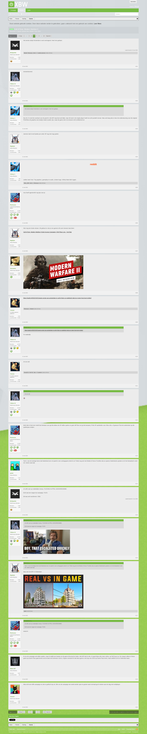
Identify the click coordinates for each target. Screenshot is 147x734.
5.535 (19, 150)
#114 (136, 483)
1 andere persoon (41, 53)
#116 (136, 557)
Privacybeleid (135, 732)
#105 (136, 187)
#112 (136, 420)
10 (44, 36)
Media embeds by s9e (41, 732)
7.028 (19, 57)
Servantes (13, 268)
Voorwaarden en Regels (125, 732)
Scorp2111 (26, 372)
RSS (137, 729)
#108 (136, 292)
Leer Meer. (98, 24)
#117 (136, 615)
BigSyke (12, 146)
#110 (136, 356)
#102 (136, 100)
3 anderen (39, 372)
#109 (136, 322)
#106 (136, 223)
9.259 (19, 273)
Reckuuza (30, 53)
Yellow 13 (13, 84)
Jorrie (34, 53)
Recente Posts (26, 14)
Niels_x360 (26, 183)
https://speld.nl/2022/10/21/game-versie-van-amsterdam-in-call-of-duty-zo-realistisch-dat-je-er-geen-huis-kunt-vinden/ (57, 298)
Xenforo (23, 729)
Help (119, 729)
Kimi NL (31, 372)
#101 (136, 66)
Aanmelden (133, 1)
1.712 (19, 477)
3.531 (19, 316)
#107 (136, 251)
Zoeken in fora (15, 14)
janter (11, 473)
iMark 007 (13, 668)
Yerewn (12, 310)
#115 (136, 514)
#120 (136, 707)
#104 (136, 156)
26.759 (18, 88)
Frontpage (13, 10)
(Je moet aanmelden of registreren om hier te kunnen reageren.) (124, 712)
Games (19, 31)
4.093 (19, 701)
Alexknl (32, 31)
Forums (22, 10)
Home (123, 729)
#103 (136, 128)
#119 (136, 679)
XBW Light (12, 729)
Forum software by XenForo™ (22, 732)
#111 (136, 385)
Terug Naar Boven (130, 729)
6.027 (19, 673)
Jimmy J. (12, 118)
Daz (35, 372)
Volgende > (48, 36)
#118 (136, 651)
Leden (29, 10)
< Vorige (20, 36)
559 (19, 122)
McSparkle (13, 52)
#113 (136, 455)
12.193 (18, 210)
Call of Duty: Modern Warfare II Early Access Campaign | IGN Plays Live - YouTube (47, 232)
